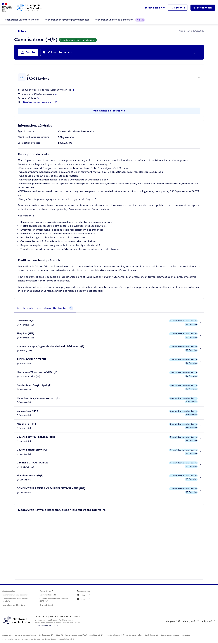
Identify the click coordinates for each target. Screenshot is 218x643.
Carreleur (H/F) (26, 320)
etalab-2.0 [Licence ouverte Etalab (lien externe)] (67, 639)
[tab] (45, 308)
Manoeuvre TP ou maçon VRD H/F (37, 372)
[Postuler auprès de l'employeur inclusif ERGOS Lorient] (28, 52)
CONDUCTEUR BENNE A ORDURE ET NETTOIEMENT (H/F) (51, 488)
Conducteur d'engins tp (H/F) (34, 385)
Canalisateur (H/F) (27, 411)
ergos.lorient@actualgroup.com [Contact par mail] (38, 94)
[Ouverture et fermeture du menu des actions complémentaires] (195, 52)
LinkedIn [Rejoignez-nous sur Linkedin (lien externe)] (82, 595)
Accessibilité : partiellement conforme (19, 635)
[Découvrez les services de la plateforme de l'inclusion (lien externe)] (16, 620)
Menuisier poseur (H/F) (30, 475)
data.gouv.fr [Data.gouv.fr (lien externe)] (189, 621)
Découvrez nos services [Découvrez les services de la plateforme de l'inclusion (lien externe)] (45, 625)
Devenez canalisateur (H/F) (32, 449)
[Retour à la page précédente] (21, 31)
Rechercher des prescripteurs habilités (67, 19)
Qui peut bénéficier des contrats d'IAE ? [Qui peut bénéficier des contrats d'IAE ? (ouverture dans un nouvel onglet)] (54, 600)
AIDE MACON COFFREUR (32, 359)
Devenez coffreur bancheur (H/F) (36, 437)
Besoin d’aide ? (153, 7)
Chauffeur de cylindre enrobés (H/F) (38, 398)
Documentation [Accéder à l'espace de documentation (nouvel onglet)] (47, 594)
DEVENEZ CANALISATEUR (32, 462)
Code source (44, 635)
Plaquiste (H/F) (25, 333)
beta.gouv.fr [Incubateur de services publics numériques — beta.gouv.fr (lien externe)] (171, 621)
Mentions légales (113, 635)
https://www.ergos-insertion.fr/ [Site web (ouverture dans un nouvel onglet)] (38, 102)
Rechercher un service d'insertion (120, 20)
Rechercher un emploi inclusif (22, 19)
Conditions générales (132, 635)
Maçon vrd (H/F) (26, 424)
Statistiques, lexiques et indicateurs (176, 635)
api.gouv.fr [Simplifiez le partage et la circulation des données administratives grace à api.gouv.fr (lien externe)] (207, 621)
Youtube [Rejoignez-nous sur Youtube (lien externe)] (82, 599)
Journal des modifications (13, 605)
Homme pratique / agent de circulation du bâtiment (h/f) (50, 346)
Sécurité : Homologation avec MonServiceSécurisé (78, 635)
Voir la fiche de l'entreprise (109, 110)
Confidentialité (151, 635)
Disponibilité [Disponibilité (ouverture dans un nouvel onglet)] (45, 605)
